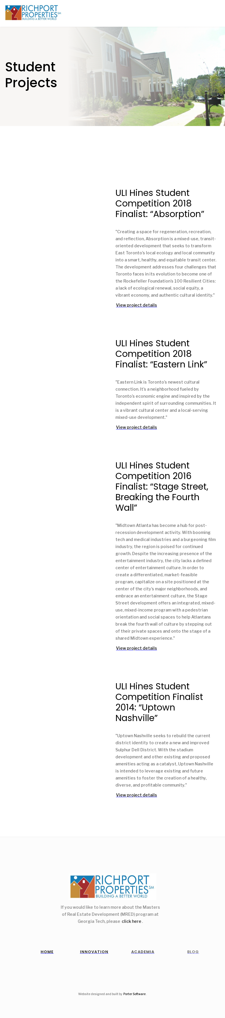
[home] (31, 12)
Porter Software (134, 994)
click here (128, 921)
